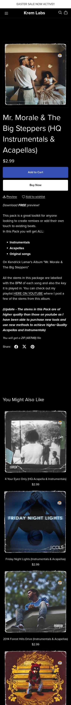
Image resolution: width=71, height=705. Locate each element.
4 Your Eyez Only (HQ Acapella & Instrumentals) (35, 479)
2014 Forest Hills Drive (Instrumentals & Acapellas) (35, 639)
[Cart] (67, 12)
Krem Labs (34, 13)
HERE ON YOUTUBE (28, 293)
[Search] (60, 12)
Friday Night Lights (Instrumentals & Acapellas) (36, 559)
